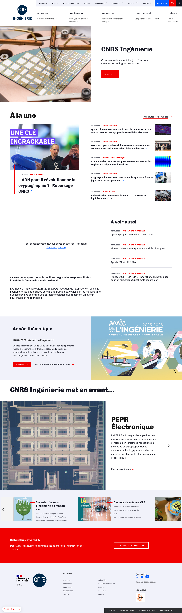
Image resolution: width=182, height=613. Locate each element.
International (148, 17)
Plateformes (100, 3)
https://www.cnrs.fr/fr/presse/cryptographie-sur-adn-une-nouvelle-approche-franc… (131, 178)
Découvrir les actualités (129, 545)
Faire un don (162, 3)
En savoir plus (22, 364)
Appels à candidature (71, 3)
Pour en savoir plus (121, 469)
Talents (173, 19)
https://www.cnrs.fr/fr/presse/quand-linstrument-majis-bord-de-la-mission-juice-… (131, 131)
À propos (50, 17)
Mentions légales (166, 610)
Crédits (112, 610)
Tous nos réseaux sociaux (146, 582)
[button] (11, 609)
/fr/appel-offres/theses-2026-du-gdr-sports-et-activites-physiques (141, 247)
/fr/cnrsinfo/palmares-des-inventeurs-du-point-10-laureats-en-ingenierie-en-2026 (131, 196)
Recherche (82, 19)
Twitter (137, 576)
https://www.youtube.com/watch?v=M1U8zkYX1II (44, 159)
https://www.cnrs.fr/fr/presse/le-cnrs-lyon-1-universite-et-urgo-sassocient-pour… (131, 146)
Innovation (115, 19)
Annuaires (116, 3)
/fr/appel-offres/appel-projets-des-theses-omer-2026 (141, 233)
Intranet (131, 3)
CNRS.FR (146, 3)
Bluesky (142, 576)
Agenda (55, 3)
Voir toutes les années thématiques (52, 364)
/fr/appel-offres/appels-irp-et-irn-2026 (141, 260)
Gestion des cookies (127, 610)
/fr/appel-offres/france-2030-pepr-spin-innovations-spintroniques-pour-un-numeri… (141, 276)
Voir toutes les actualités (155, 116)
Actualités (43, 3)
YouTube (147, 576)
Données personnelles (147, 610)
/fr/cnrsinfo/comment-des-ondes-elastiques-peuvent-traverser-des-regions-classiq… (131, 162)
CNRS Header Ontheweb (172, 3)
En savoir (108, 74)
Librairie (87, 3)
